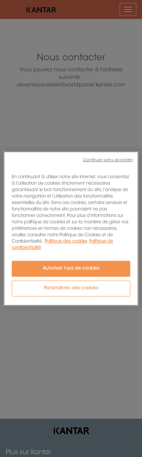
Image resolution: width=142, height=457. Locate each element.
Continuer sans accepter (108, 160)
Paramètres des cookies (71, 288)
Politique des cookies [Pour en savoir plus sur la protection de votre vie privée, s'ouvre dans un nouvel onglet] (66, 242)
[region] (70, 228)
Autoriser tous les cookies (71, 269)
